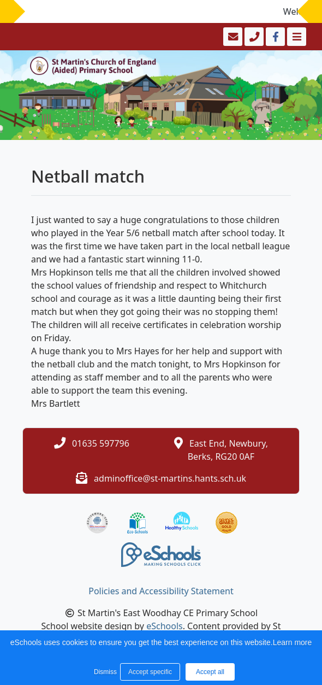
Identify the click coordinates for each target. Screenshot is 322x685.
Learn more (292, 642)
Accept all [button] (210, 672)
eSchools (164, 626)
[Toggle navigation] (295, 36)
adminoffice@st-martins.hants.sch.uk (170, 478)
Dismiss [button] (104, 672)
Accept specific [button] (150, 672)
